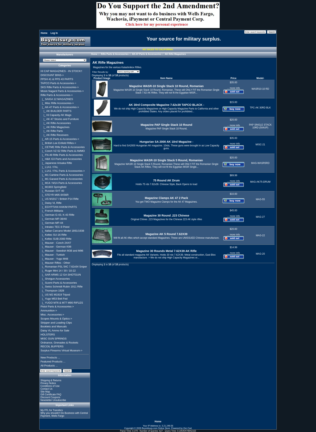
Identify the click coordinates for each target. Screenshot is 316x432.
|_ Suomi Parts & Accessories (59, 282)
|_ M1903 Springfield (53, 186)
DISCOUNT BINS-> (52, 75)
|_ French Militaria (52, 210)
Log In (54, 33)
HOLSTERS (48, 334)
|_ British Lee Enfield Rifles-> (58, 143)
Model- (260, 78)
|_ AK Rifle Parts (52, 130)
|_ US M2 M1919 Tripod (55, 294)
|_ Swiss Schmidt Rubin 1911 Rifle (62, 286)
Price (233, 78)
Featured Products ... (53, 361)
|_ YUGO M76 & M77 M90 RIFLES (62, 302)
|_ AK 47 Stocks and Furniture (60, 119)
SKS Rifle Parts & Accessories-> (60, 87)
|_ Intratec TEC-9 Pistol (55, 226)
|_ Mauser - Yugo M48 (54, 258)
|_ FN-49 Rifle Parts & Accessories (62, 154)
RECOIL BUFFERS (52, 346)
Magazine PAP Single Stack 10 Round (166, 124)
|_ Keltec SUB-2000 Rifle (56, 238)
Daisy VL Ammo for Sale (55, 330)
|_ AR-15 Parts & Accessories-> (60, 139)
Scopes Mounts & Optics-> (56, 318)
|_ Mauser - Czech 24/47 (56, 242)
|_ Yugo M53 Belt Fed (54, 298)
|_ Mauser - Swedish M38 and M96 (62, 250)
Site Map (45, 391)
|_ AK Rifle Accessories (56, 123)
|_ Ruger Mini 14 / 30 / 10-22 (58, 270)
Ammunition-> (49, 310)
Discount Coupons (50, 397)
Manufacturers (64, 54)
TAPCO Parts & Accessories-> (58, 83)
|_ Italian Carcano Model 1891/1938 (62, 230)
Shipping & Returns (51, 380)
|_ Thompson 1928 (52, 290)
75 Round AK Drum (166, 180)
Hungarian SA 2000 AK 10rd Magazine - (166, 141)
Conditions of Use (50, 386)
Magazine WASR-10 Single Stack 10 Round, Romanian (166, 86)
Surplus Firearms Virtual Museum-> (61, 350)
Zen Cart (187, 428)
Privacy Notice (48, 383)
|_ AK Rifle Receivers (54, 134)
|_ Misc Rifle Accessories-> (57, 103)
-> (57, 95)
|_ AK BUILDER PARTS (56, 110)
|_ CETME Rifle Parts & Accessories (63, 147)
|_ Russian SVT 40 (52, 190)
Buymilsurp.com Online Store (156, 428)
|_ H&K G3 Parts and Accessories (61, 158)
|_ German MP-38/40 (54, 218)
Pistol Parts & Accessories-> (57, 306)
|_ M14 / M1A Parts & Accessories (61, 182)
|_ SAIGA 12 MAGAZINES (57, 99)
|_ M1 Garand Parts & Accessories (62, 178)
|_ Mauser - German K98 (56, 246)
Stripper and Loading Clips (56, 322)
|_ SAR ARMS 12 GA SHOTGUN (61, 274)
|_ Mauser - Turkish (53, 254)
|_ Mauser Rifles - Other (55, 262)
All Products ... (49, 365)
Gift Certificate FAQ (51, 394)
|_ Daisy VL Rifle (51, 202)
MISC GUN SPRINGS (54, 338)
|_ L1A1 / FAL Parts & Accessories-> (63, 170)
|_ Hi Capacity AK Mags (56, 115)
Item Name (166, 78)
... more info (233, 88)
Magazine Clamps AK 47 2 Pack (166, 198)
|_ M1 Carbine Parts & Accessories (62, 174)
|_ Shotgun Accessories (55, 278)
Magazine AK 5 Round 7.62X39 (166, 234)
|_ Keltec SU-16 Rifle (54, 234)
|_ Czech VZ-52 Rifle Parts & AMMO (63, 150)
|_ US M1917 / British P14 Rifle (60, 198)
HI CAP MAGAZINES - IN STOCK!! (61, 71)
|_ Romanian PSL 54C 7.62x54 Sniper (64, 266)
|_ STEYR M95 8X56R (55, 194)
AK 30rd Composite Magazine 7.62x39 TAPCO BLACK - (166, 104)
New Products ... (50, 357)
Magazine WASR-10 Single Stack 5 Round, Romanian (166, 160)
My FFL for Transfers (52, 410)
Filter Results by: (100, 72)
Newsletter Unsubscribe (53, 400)
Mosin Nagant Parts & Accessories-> (62, 91)
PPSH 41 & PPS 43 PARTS (57, 79)
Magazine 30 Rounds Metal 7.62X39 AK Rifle (166, 251)
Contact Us (46, 388)
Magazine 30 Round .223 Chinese (166, 215)
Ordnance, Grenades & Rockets (59, 342)
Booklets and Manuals (54, 326)
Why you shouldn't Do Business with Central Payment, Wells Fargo (64, 414)
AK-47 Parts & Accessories (146, 54)
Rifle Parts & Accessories (115, 54)
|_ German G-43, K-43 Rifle (57, 214)
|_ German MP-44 (52, 222)
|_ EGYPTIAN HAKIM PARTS (59, 206)
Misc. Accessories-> (52, 314)
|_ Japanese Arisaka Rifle (56, 162)
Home (44, 33)
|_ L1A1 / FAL (49, 167)
